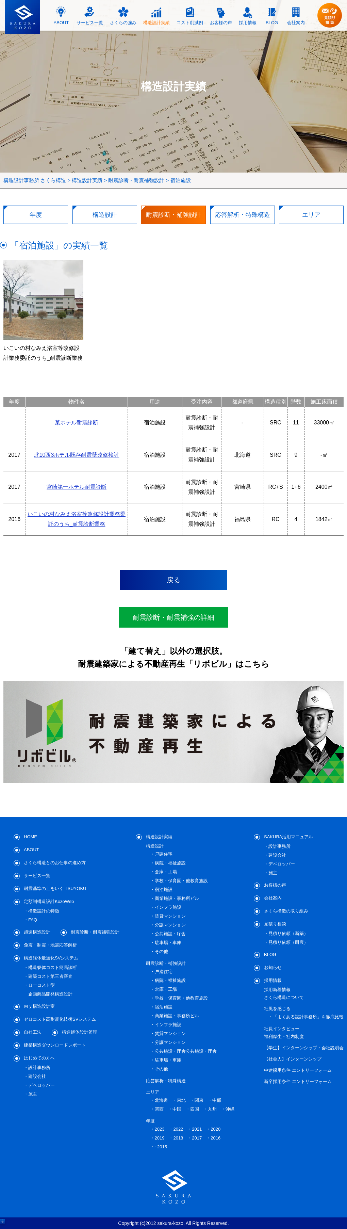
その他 (161, 951)
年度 (150, 1120)
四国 (194, 1109)
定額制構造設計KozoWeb (49, 901)
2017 (197, 1138)
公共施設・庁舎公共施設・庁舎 (186, 1051)
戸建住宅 (163, 854)
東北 (181, 1100)
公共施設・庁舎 (170, 933)
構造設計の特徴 (43, 910)
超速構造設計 (37, 932)
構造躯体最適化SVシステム (51, 957)
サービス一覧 (37, 875)
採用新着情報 (277, 989)
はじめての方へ (39, 1058)
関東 (199, 1100)
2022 (178, 1129)
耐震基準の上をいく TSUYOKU (55, 888)
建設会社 (37, 1076)
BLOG (270, 954)
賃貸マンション (170, 916)
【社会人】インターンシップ (292, 1059)
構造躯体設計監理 (79, 1032)
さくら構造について (284, 997)
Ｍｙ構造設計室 (39, 1006)
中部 (216, 1100)
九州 (212, 1109)
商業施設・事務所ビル (177, 898)
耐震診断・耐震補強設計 (95, 932)
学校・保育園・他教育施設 (181, 880)
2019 (160, 1138)
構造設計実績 (159, 836)
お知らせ (273, 967)
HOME (30, 836)
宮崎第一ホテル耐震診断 (76, 487)
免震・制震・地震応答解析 (50, 945)
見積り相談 (275, 923)
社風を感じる (277, 1008)
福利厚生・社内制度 (284, 1036)
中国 (176, 1109)
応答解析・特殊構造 (166, 1080)
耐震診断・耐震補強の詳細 (173, 617)
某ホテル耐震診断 (76, 422)
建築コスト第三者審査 (50, 976)
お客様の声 (275, 885)
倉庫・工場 (166, 871)
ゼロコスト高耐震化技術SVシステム (60, 1019)
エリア (152, 1092)
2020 (215, 1129)
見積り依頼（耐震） (288, 942)
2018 (178, 1138)
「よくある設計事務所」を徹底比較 (308, 1016)
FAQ (32, 919)
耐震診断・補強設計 (166, 963)
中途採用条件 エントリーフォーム (298, 1070)
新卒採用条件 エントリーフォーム (298, 1081)
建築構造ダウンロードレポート (55, 1045)
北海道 (161, 1100)
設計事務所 (39, 1067)
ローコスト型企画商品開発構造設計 (50, 990)
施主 (32, 1094)
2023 (160, 1129)
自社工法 (33, 1032)
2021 (197, 1129)
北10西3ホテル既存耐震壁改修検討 (76, 455)
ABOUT (31, 849)
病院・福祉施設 (170, 863)
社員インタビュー (281, 1028)
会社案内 (273, 898)
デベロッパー (41, 1085)
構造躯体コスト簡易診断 (52, 967)
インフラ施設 (168, 907)
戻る (173, 580)
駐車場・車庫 (168, 942)
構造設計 (155, 845)
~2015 (161, 1146)
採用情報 (273, 980)
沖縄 (230, 1109)
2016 (215, 1138)
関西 (159, 1109)
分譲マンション (170, 924)
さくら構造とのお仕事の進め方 (55, 862)
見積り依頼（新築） (288, 933)
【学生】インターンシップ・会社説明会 (304, 1047)
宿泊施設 (163, 889)
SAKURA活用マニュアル (288, 836)
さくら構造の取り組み (286, 910)
